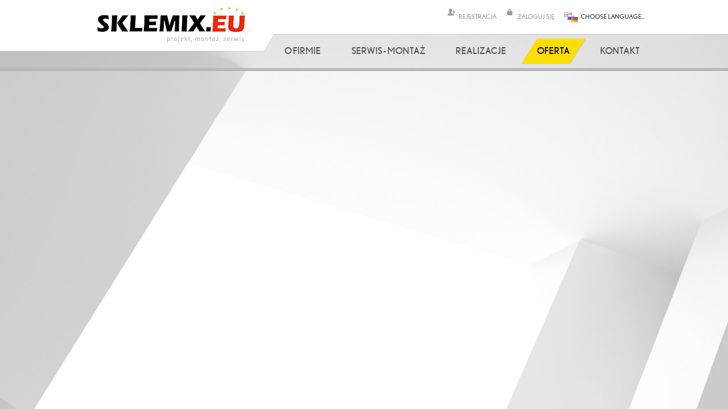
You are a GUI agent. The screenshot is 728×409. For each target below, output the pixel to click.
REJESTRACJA (477, 16)
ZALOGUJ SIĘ (536, 16)
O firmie (302, 50)
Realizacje (481, 50)
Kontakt (620, 50)
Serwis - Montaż (388, 50)
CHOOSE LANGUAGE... (613, 16)
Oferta (553, 50)
